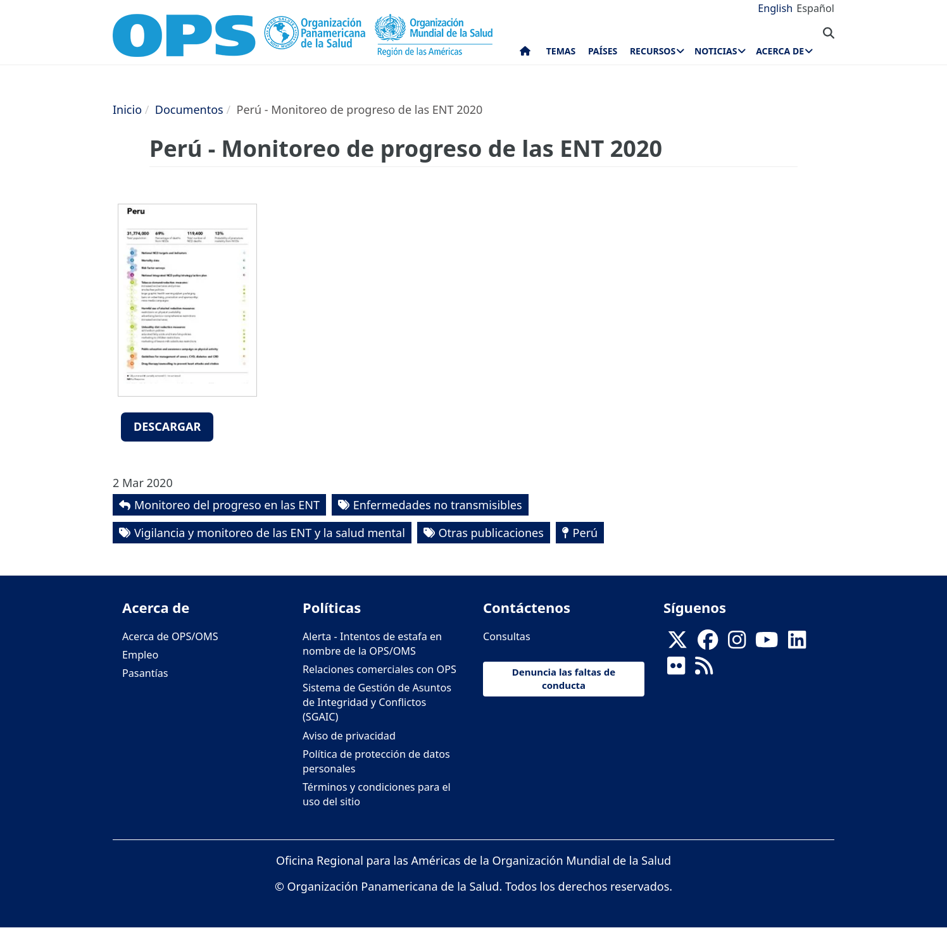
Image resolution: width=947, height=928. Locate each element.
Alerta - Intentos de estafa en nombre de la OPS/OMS (372, 643)
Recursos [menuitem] (652, 51)
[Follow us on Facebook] (708, 643)
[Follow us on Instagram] (737, 643)
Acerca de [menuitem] (780, 51)
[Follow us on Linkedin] (797, 643)
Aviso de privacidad (349, 736)
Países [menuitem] (602, 51)
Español (815, 8)
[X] (677, 643)
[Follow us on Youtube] (766, 643)
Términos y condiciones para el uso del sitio (377, 794)
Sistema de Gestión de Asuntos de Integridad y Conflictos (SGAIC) (377, 702)
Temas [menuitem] (561, 51)
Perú (585, 532)
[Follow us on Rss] (704, 669)
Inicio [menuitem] (525, 53)
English (775, 8)
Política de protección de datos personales (376, 761)
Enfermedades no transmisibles (437, 504)
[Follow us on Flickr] (676, 669)
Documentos (189, 109)
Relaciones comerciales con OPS (379, 669)
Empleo (140, 655)
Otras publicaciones (491, 532)
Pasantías (145, 673)
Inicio (127, 109)
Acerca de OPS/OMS (170, 636)
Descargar (167, 426)
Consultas (506, 636)
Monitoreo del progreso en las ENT (227, 504)
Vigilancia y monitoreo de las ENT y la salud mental (269, 532)
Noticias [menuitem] (715, 51)
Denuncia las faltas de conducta (563, 678)
